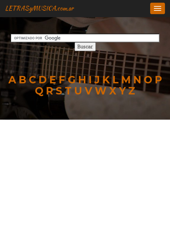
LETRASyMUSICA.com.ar (39, 8)
